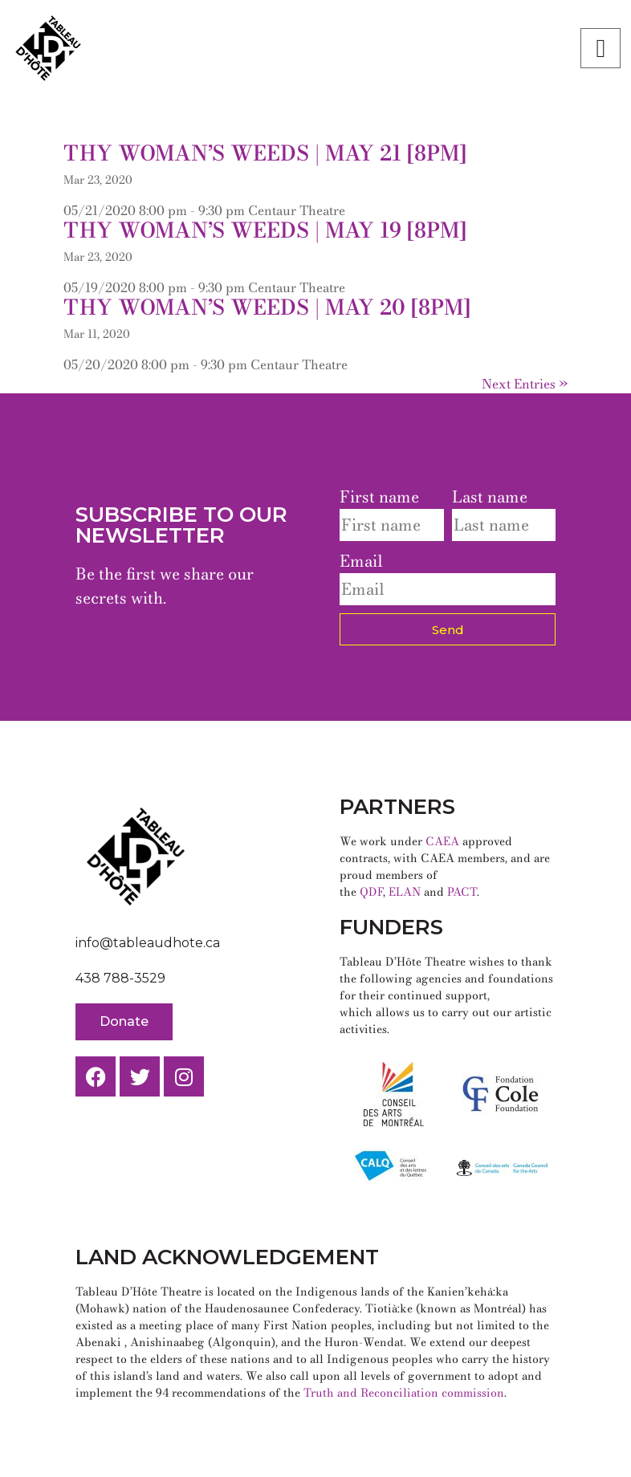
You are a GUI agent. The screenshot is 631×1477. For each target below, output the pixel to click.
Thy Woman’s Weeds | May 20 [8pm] (266, 307)
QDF (371, 892)
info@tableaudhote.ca (147, 942)
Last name (489, 497)
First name (379, 497)
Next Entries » (525, 383)
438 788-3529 (120, 978)
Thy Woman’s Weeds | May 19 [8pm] (264, 230)
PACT (462, 892)
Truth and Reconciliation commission (403, 1393)
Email (361, 561)
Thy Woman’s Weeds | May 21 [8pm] (264, 153)
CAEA (442, 841)
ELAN (405, 892)
